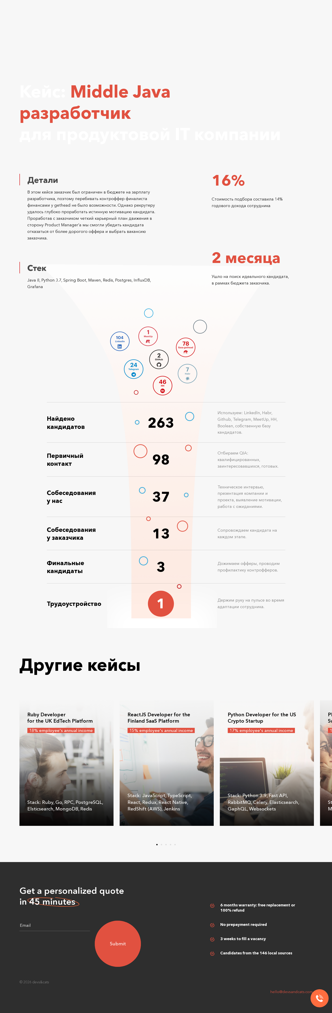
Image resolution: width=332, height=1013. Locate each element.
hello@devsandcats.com (291, 991)
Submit (118, 943)
